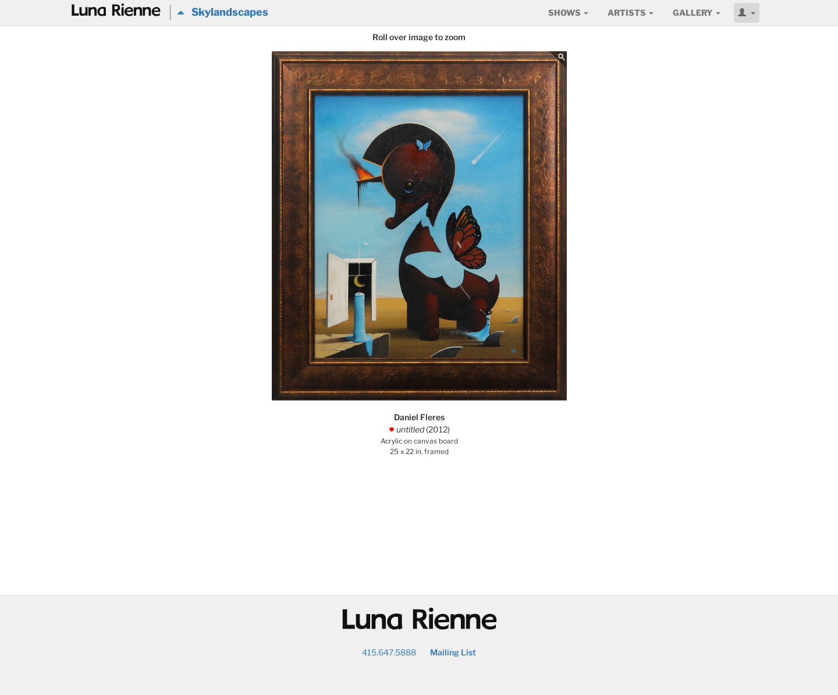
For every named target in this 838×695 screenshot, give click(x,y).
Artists (631, 12)
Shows (568, 12)
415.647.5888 (389, 652)
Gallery (696, 12)
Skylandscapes (222, 12)
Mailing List (453, 652)
